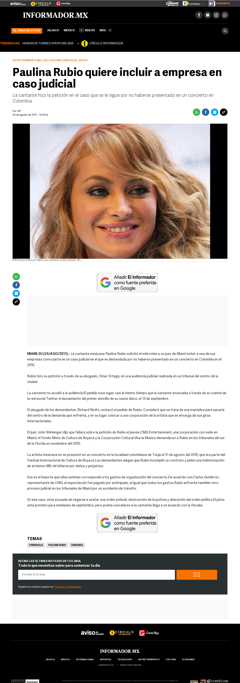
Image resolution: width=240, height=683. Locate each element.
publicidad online (131, 665)
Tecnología (124, 660)
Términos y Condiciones (67, 587)
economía (188, 660)
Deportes (105, 660)
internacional (85, 660)
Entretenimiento (25, 60)
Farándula (36, 545)
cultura (171, 660)
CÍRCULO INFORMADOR (106, 43)
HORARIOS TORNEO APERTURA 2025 (48, 43)
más (106, 30)
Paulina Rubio (57, 545)
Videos (87, 30)
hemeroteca (106, 665)
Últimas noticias (26, 30)
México (69, 30)
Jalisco (53, 30)
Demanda (77, 545)
